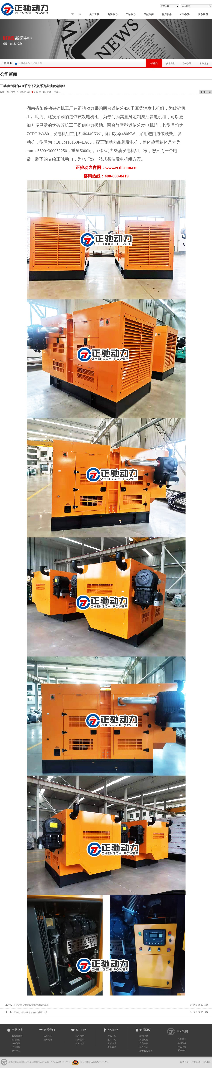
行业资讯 (187, 62)
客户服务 (167, 14)
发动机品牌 (17, 1035)
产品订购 (112, 1035)
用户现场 (203, 62)
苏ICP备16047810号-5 (61, 1062)
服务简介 (80, 1035)
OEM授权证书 (146, 1051)
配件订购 (112, 1039)
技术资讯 (170, 62)
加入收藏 (47, 92)
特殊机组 (16, 1047)
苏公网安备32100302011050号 (94, 1062)
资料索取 (112, 1047)
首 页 (76, 14)
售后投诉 (112, 1043)
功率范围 (16, 1043)
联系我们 (203, 14)
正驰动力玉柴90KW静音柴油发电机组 (31, 1005)
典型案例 (149, 14)
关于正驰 (94, 14)
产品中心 (130, 14)
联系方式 (48, 1035)
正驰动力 (182, 1043)
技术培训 (80, 1043)
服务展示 (80, 1039)
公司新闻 (154, 65)
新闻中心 (112, 14)
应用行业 (16, 1039)
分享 (36, 92)
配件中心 (16, 1051)
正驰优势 (185, 14)
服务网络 (48, 1039)
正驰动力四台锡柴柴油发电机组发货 (30, 1012)
